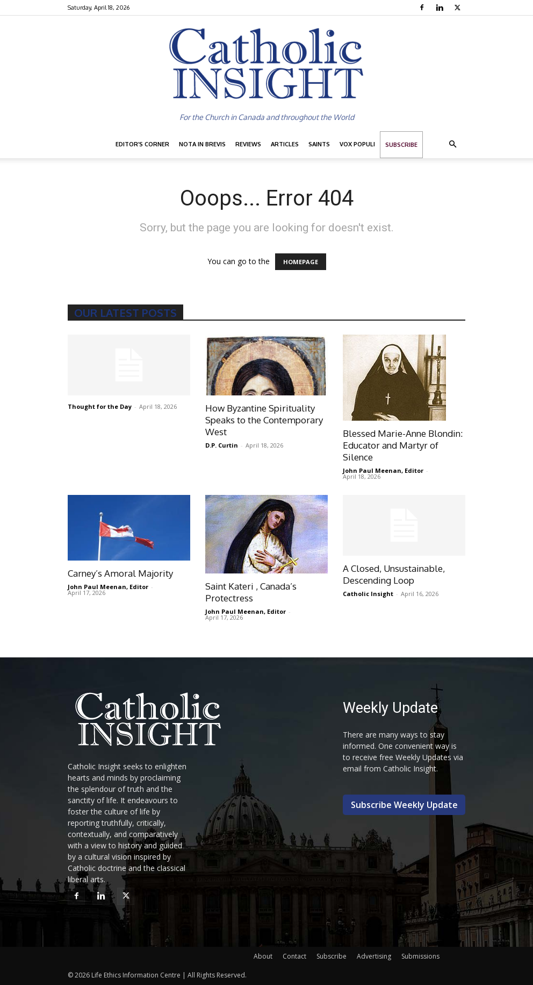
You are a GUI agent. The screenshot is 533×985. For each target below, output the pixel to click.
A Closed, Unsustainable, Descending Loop (394, 574)
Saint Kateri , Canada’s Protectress (251, 592)
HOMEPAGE (300, 262)
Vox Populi (357, 144)
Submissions (420, 956)
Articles (285, 144)
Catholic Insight (368, 594)
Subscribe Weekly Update (404, 805)
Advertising (374, 956)
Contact (294, 956)
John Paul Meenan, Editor (383, 470)
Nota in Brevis (202, 144)
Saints (319, 144)
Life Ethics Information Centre (136, 975)
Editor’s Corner (142, 144)
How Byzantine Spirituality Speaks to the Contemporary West (264, 419)
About (263, 956)
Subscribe (401, 144)
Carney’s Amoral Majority (120, 573)
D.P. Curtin (221, 445)
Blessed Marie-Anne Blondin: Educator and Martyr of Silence (403, 445)
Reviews (248, 144)
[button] (452, 144)
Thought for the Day (100, 406)
